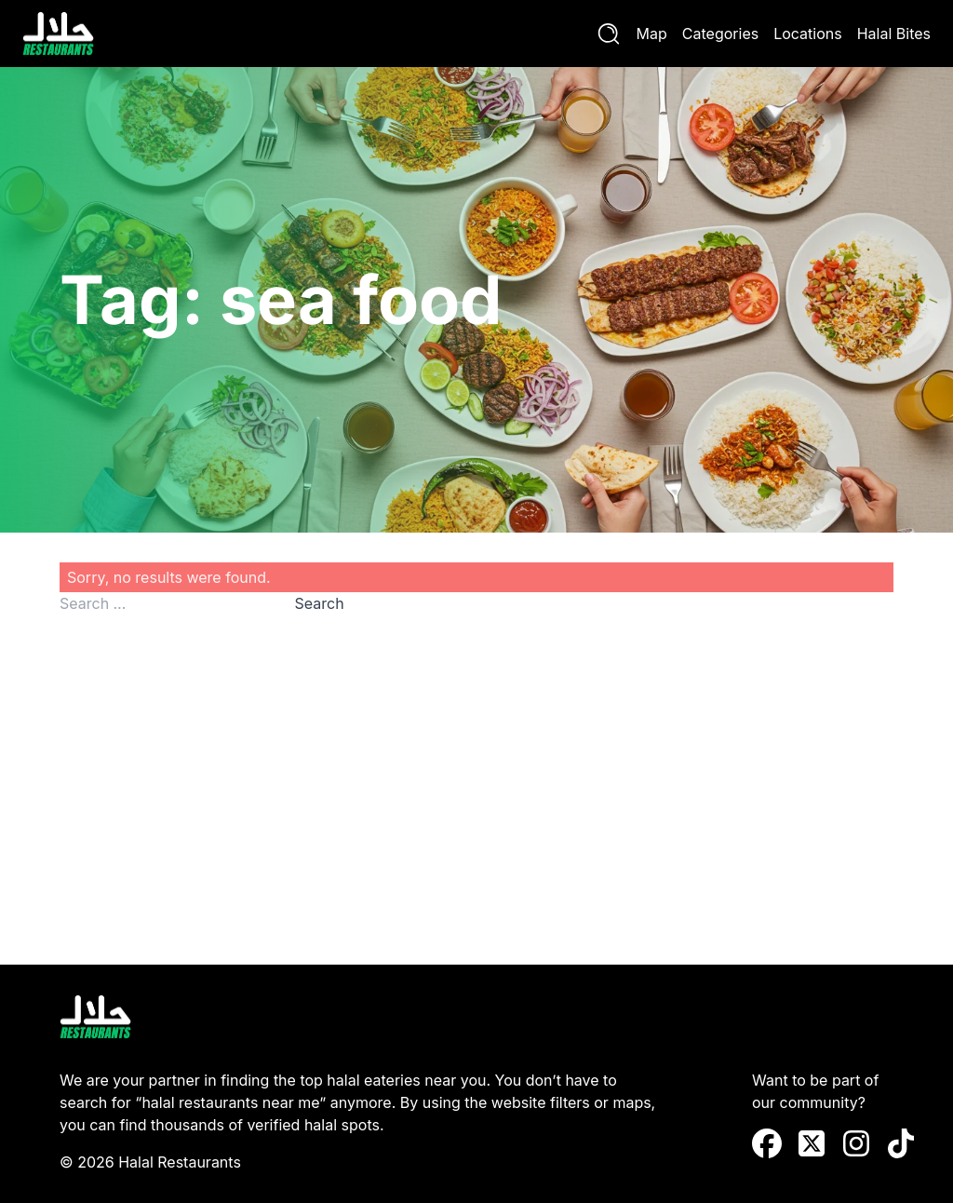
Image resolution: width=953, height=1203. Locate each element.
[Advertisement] (476, 774)
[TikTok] (901, 1143)
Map (652, 33)
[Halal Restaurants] (58, 33)
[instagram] (856, 1143)
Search (319, 603)
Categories (720, 33)
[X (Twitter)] (811, 1143)
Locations (807, 33)
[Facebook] (767, 1143)
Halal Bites (894, 33)
